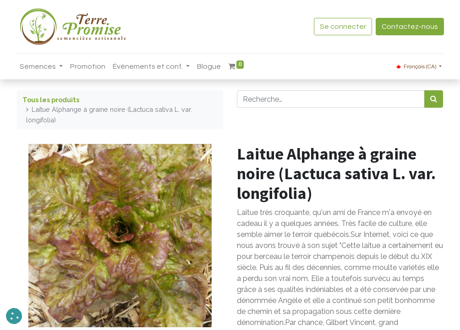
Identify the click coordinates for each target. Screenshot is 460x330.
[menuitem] (88, 66)
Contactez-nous (409, 26)
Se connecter (342, 26)
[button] (14, 316)
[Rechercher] (433, 99)
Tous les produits (50, 100)
